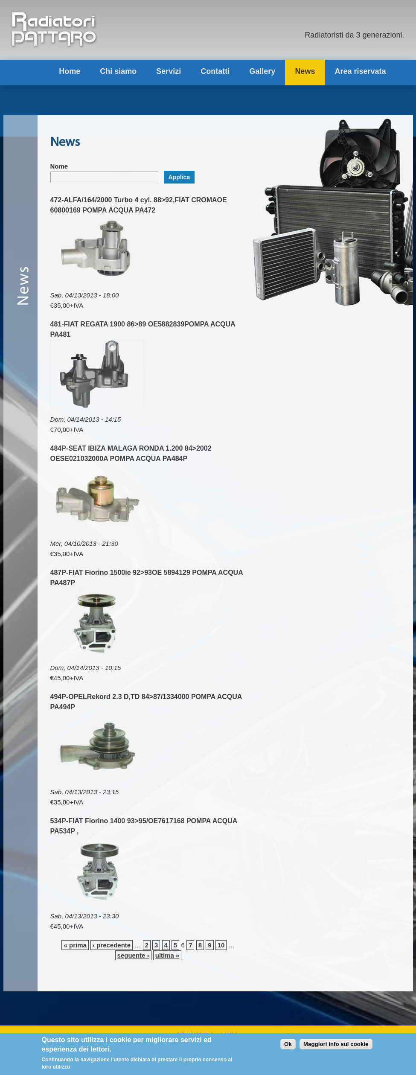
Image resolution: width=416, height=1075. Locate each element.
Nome (59, 166)
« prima (75, 945)
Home (69, 71)
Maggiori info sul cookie (336, 1046)
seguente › (133, 955)
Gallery (262, 71)
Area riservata (360, 71)
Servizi (168, 71)
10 (221, 945)
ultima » (167, 955)
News (305, 71)
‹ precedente (112, 945)
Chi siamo (118, 71)
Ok (288, 1046)
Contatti (215, 71)
